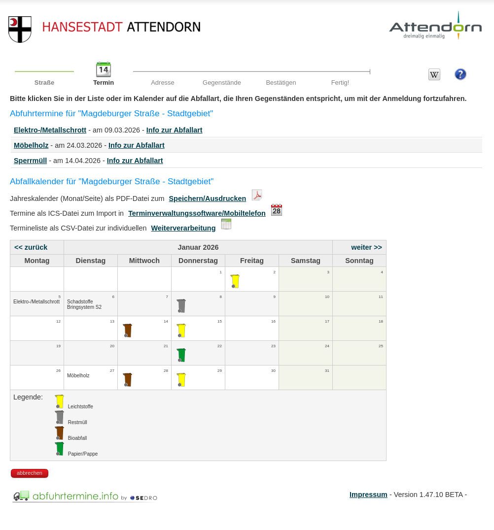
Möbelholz (31, 145)
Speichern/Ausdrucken (208, 198)
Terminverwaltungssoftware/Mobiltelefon (197, 213)
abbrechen (29, 473)
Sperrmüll (30, 161)
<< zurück (30, 247)
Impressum (369, 494)
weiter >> (367, 247)
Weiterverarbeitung (183, 228)
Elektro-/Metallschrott (50, 130)
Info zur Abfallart (174, 130)
